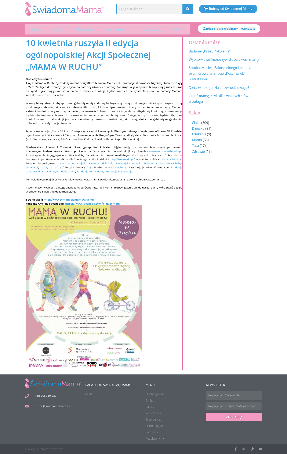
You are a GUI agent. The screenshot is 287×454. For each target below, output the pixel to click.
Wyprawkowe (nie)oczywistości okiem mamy (224, 59)
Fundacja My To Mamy (90, 171)
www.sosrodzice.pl (100, 163)
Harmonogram (118, 29)
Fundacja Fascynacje (119, 171)
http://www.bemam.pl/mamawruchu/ (69, 199)
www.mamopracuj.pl (72, 163)
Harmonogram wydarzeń (280, 250)
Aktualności (85, 29)
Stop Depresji (151, 29)
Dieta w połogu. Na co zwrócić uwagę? (219, 87)
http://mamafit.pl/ (52, 167)
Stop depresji (154, 419)
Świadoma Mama (156, 163)
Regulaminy (155, 438)
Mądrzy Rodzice (172, 159)
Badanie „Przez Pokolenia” (210, 50)
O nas (35, 29)
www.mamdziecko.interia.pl (164, 151)
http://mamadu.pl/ (122, 159)
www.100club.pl (117, 167)
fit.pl (89, 167)
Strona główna (155, 394)
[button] (179, 29)
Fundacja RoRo (65, 171)
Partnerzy (152, 432)
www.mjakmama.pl (128, 163)
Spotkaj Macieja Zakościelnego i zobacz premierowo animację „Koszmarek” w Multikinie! (220, 73)
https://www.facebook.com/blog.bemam (92, 203)
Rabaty (150, 406)
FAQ (178, 29)
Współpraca (153, 413)
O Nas (150, 400)
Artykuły (58, 29)
